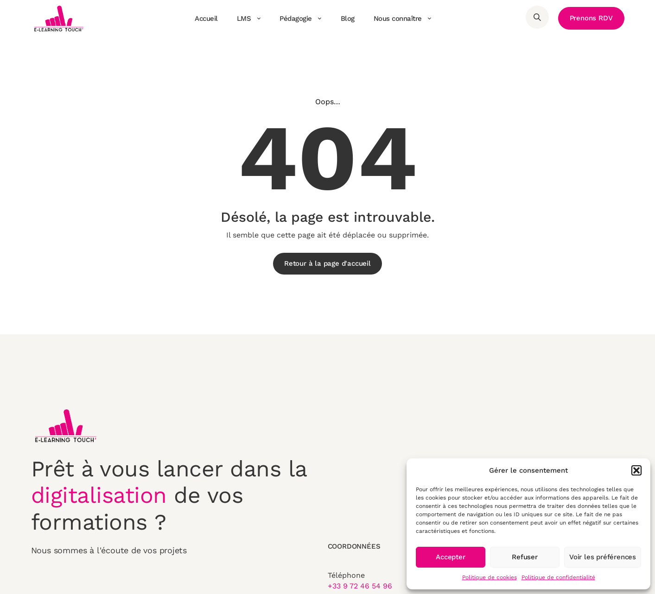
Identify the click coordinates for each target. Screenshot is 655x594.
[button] (636, 470)
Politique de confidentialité (558, 577)
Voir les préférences (602, 557)
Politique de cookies (489, 577)
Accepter (450, 557)
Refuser (525, 557)
